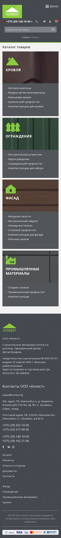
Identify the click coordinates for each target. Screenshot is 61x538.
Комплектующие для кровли (25, 106)
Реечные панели (18, 239)
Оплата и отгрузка (13, 465)
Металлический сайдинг (23, 221)
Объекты (8, 460)
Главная (26, 37)
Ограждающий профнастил (25, 163)
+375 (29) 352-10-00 (15, 425)
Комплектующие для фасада (25, 234)
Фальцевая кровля (19, 97)
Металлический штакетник (25, 154)
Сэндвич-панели (18, 287)
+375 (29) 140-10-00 (19, 21)
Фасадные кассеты (19, 216)
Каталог (7, 454)
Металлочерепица (19, 88)
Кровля (6, 502)
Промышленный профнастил (26, 292)
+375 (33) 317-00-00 (15, 429)
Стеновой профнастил (22, 230)
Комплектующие (18, 296)
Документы (9, 470)
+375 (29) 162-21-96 (15, 441)
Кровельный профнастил (24, 101)
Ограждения (10, 491)
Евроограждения (18, 159)
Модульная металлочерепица (26, 92)
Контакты (8, 476)
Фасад (6, 486)
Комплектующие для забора (25, 168)
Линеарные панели (20, 225)
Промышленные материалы (19, 497)
